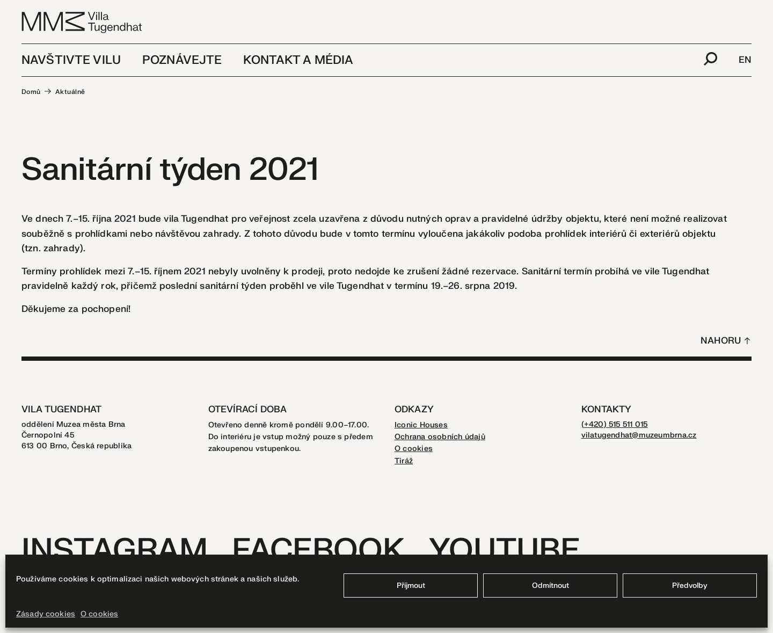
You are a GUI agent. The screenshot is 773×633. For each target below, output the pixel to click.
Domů (31, 92)
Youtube (504, 550)
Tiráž (404, 460)
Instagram (114, 550)
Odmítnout (550, 585)
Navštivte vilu (71, 60)
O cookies (99, 614)
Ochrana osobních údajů (440, 436)
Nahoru (721, 340)
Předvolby (690, 585)
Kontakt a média (298, 60)
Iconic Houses (421, 425)
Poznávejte (182, 60)
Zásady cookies (45, 614)
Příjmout (411, 585)
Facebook (318, 550)
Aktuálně (70, 92)
